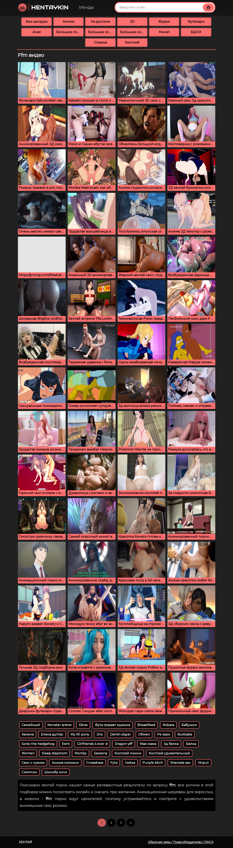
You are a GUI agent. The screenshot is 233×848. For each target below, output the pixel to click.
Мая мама (148, 744)
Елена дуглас (52, 734)
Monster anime (59, 725)
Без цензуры (37, 21)
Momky (81, 753)
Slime (83, 725)
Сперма (100, 42)
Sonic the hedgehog (38, 744)
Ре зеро (163, 734)
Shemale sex (180, 763)
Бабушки (189, 725)
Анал (36, 32)
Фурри (164, 21)
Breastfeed (146, 725)
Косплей (132, 42)
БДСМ (196, 32)
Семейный (31, 725)
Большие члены (102, 32)
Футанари (196, 21)
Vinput (203, 763)
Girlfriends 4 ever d (92, 744)
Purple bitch (152, 763)
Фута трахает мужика (112, 725)
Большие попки (70, 32)
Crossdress (94, 763)
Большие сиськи (134, 32)
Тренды (86, 8)
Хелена (28, 734)
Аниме (68, 21)
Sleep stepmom (54, 753)
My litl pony (79, 734)
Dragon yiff (124, 744)
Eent (66, 744)
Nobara (168, 725)
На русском (100, 21)
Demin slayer (120, 734)
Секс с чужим (33, 763)
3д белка (171, 744)
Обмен (144, 734)
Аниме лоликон (65, 763)
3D (132, 21)
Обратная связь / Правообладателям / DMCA (180, 842)
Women (28, 753)
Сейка (130, 763)
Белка (191, 744)
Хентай (25, 842)
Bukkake (184, 734)
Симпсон (29, 772)
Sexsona (100, 753)
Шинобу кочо (55, 772)
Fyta (113, 763)
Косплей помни (127, 753)
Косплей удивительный (169, 753)
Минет (164, 32)
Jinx (99, 734)
